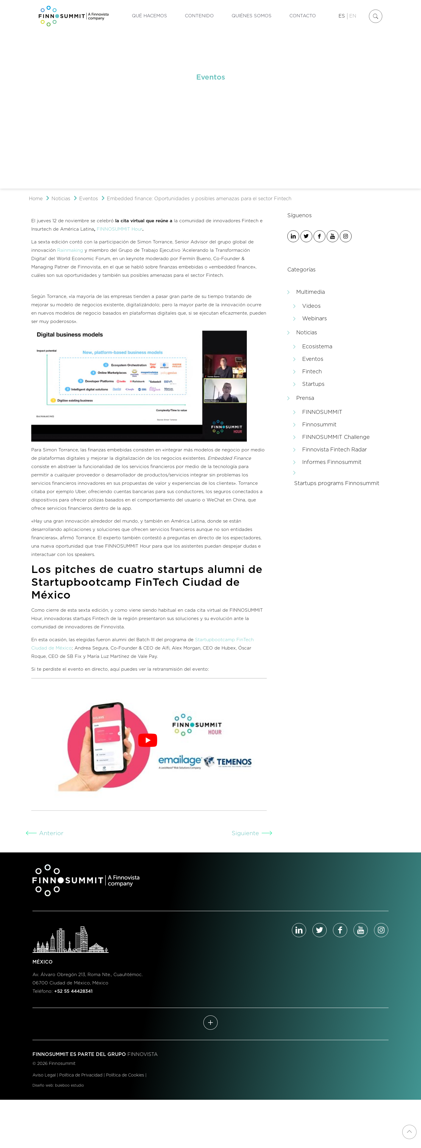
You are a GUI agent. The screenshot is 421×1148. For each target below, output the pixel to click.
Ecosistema (317, 346)
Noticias (61, 198)
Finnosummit (319, 425)
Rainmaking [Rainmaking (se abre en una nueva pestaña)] (70, 250)
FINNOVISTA (142, 1054)
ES (342, 16)
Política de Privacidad (80, 1075)
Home (36, 198)
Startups (313, 384)
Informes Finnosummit (331, 462)
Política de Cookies (125, 1075)
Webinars (314, 318)
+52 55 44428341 (73, 991)
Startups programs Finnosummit (336, 483)
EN (352, 16)
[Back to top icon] (409, 1132)
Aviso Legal (44, 1075)
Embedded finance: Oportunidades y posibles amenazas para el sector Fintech (199, 198)
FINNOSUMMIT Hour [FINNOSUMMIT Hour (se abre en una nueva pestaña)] (119, 229)
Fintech (312, 372)
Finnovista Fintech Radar (334, 450)
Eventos (88, 198)
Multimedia (310, 292)
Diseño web (42, 1085)
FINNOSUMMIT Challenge (336, 437)
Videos (311, 306)
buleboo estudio (69, 1085)
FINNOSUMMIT (322, 412)
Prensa (305, 398)
